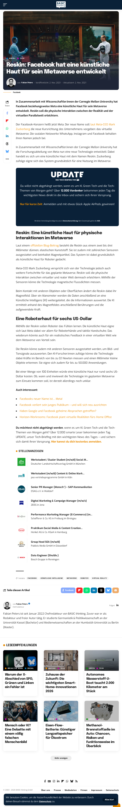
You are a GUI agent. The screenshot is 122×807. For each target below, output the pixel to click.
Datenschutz (46, 801)
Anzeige (52, 669)
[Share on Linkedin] (7, 136)
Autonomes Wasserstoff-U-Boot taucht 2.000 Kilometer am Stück (100, 684)
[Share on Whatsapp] (7, 128)
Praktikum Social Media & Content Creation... (57, 528)
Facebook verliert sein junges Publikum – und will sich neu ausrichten (63, 405)
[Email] (115, 591)
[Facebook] (45, 782)
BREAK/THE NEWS (15, 669)
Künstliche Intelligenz (52, 578)
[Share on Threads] (7, 144)
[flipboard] (63, 782)
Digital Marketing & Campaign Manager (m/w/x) (59, 500)
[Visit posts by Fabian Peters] (11, 83)
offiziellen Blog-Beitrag (44, 245)
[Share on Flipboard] (7, 121)
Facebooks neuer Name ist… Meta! (41, 399)
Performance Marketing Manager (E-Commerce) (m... (61, 514)
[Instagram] (54, 782)
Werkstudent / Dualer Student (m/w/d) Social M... (59, 459)
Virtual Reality (99, 578)
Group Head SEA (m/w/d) (45, 541)
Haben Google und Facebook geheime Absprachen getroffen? (58, 411)
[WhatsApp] (67, 782)
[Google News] (49, 782)
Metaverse (72, 578)
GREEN (92, 669)
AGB (98, 221)
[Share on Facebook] (7, 113)
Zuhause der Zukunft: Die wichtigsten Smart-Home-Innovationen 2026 (61, 684)
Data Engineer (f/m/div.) (45, 555)
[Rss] (76, 782)
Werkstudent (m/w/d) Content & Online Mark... (58, 473)
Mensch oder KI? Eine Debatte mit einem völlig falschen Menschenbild (18, 734)
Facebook (32, 578)
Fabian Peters (27, 82)
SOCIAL (12, 58)
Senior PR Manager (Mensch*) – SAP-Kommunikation (61, 487)
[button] (109, 799)
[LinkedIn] (117, 606)
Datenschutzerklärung (70, 221)
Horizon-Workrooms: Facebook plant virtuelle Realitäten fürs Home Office (66, 417)
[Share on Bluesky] (7, 151)
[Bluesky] (71, 782)
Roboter (84, 578)
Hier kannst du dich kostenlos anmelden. (76, 442)
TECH (22, 58)
